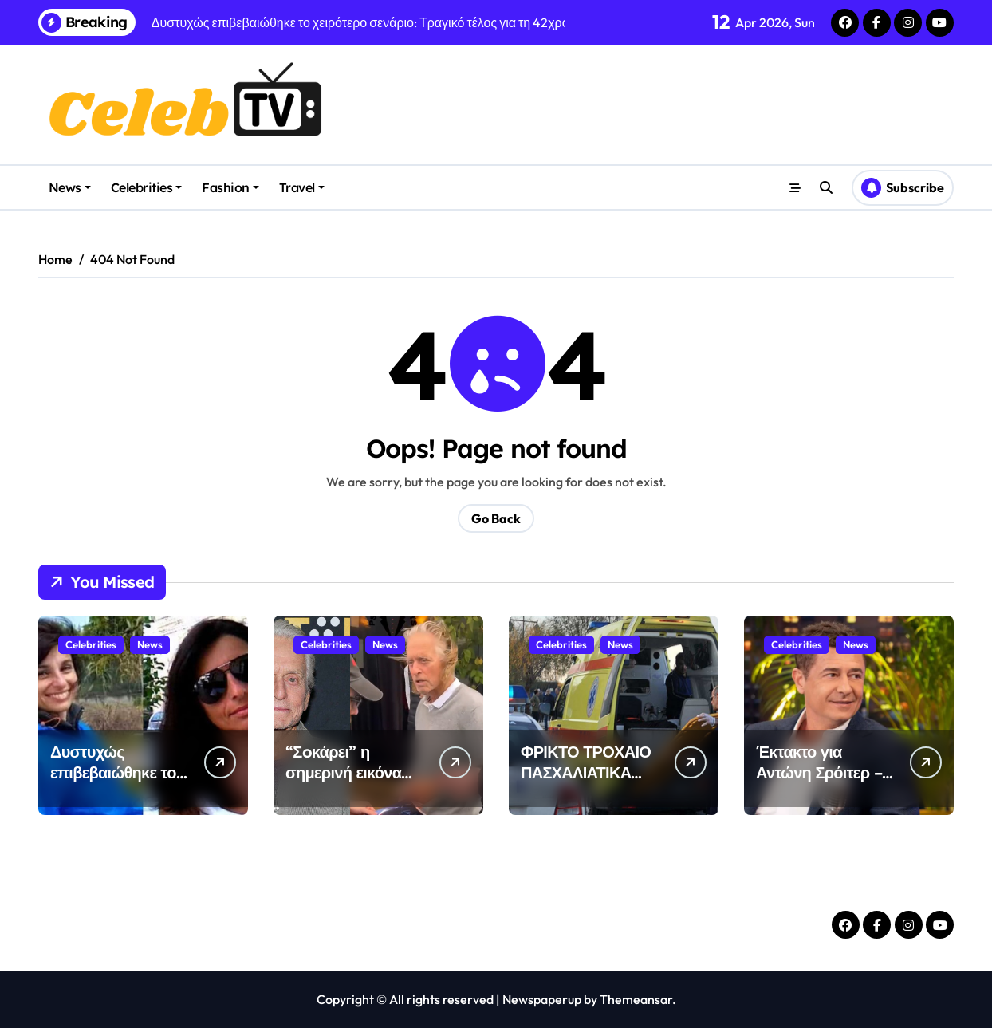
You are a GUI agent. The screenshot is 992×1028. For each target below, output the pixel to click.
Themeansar (636, 999)
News (70, 187)
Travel (302, 187)
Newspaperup (541, 999)
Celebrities (147, 187)
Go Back (496, 518)
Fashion (230, 187)
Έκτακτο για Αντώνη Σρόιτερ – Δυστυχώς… (819, 772)
